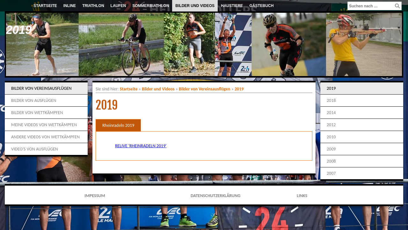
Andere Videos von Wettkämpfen (45, 137)
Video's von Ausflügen (34, 149)
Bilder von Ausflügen (33, 100)
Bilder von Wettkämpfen (37, 112)
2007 (331, 173)
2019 (239, 89)
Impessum (94, 195)
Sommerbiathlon (150, 6)
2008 (331, 161)
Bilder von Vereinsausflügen (41, 88)
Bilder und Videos (195, 6)
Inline (69, 6)
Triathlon (93, 6)
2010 (331, 137)
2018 (331, 100)
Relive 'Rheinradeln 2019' (140, 146)
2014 (331, 112)
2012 (331, 124)
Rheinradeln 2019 (118, 125)
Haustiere (232, 6)
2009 (331, 149)
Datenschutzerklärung (215, 195)
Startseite (45, 6)
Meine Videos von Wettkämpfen (44, 124)
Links (302, 195)
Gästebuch (261, 6)
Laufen (118, 6)
